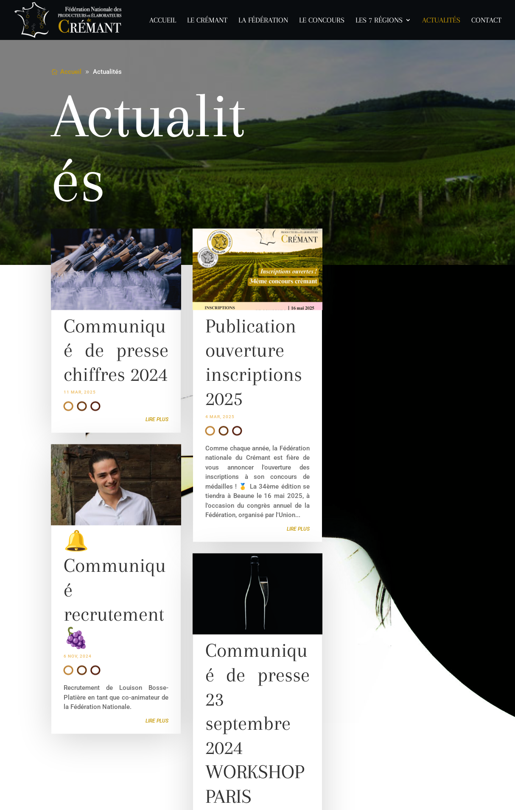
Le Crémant (207, 20)
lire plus (157, 426)
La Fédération (263, 20)
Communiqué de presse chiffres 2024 (116, 356)
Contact (486, 20)
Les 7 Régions (379, 20)
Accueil (162, 20)
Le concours (321, 20)
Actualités (441, 20)
